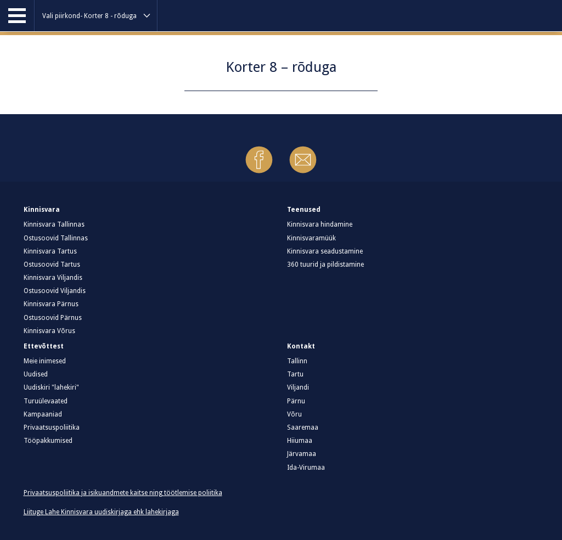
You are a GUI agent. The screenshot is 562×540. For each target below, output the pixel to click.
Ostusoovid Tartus (52, 264)
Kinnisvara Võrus (49, 331)
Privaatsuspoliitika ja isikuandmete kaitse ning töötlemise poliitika (123, 493)
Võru (294, 414)
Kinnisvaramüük (311, 238)
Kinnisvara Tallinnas (54, 224)
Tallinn (297, 361)
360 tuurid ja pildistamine (325, 264)
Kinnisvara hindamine (319, 224)
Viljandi (298, 387)
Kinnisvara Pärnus (51, 304)
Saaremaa (302, 427)
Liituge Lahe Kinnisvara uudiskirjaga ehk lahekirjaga (101, 512)
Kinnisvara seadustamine (325, 251)
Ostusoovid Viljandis (55, 291)
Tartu (295, 374)
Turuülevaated (46, 401)
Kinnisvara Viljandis (53, 278)
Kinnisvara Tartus (50, 251)
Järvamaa (301, 454)
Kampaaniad (43, 414)
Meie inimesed (45, 361)
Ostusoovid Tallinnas (56, 238)
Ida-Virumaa (306, 467)
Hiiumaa (299, 441)
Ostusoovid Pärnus (53, 318)
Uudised (36, 374)
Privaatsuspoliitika (52, 427)
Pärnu (296, 401)
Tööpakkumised (48, 441)
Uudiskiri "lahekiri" (51, 387)
